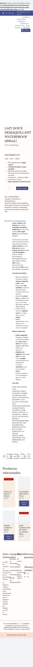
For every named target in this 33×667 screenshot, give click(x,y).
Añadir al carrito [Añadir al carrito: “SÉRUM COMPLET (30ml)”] (8, 537)
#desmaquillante (22, 203)
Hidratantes (13, 567)
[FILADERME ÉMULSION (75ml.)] (24, 482)
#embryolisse (9, 205)
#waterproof (18, 209)
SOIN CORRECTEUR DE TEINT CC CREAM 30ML (24, 530)
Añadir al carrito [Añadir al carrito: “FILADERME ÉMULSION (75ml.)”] (24, 503)
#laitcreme (26, 205)
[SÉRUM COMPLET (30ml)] (9, 516)
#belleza (14, 203)
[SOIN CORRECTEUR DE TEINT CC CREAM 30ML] (24, 516)
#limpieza (16, 207)
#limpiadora (8, 207)
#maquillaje (23, 207)
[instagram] (3, 13)
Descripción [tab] (8, 221)
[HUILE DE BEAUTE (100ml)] (9, 482)
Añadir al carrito (22, 188)
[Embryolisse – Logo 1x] (7, 24)
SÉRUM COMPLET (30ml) (8, 528)
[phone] (12, 13)
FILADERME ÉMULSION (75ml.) (24, 494)
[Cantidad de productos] (9, 188)
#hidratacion (18, 205)
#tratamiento (9, 209)
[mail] (9, 13)
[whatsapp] (6, 13)
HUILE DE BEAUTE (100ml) (8, 494)
